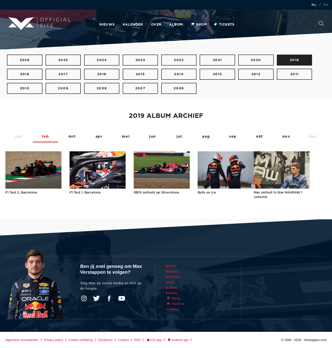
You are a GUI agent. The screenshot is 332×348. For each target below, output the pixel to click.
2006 (179, 88)
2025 (63, 60)
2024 (102, 60)
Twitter (96, 298)
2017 (63, 74)
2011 (294, 74)
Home (171, 266)
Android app (177, 340)
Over (156, 24)
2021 (217, 60)
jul (179, 136)
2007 (140, 88)
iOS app (154, 340)
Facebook (109, 298)
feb (45, 136)
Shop (198, 24)
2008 (102, 88)
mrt (72, 136)
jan (18, 136)
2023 (140, 60)
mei (126, 136)
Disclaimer (105, 340)
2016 (102, 74)
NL (314, 5)
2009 (63, 88)
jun (152, 136)
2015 (140, 74)
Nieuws (107, 24)
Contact (123, 340)
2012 (256, 74)
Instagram (83, 298)
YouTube (121, 298)
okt (259, 136)
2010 (25, 88)
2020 (256, 60)
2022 (179, 60)
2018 (24, 74)
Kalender (133, 24)
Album (176, 24)
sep (233, 136)
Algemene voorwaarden (22, 340)
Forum (171, 293)
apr (99, 136)
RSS (137, 340)
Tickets (224, 24)
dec (313, 136)
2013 (217, 74)
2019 (294, 60)
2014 (178, 74)
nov (286, 136)
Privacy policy (53, 340)
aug (206, 136)
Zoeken (321, 23)
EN (326, 5)
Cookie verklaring (80, 340)
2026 (25, 60)
